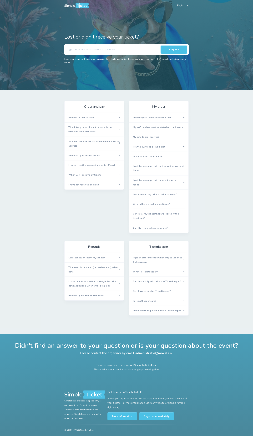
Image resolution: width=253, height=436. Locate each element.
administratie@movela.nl (154, 353)
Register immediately (156, 416)
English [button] (181, 5)
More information (122, 416)
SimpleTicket (87, 430)
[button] (94, 118)
